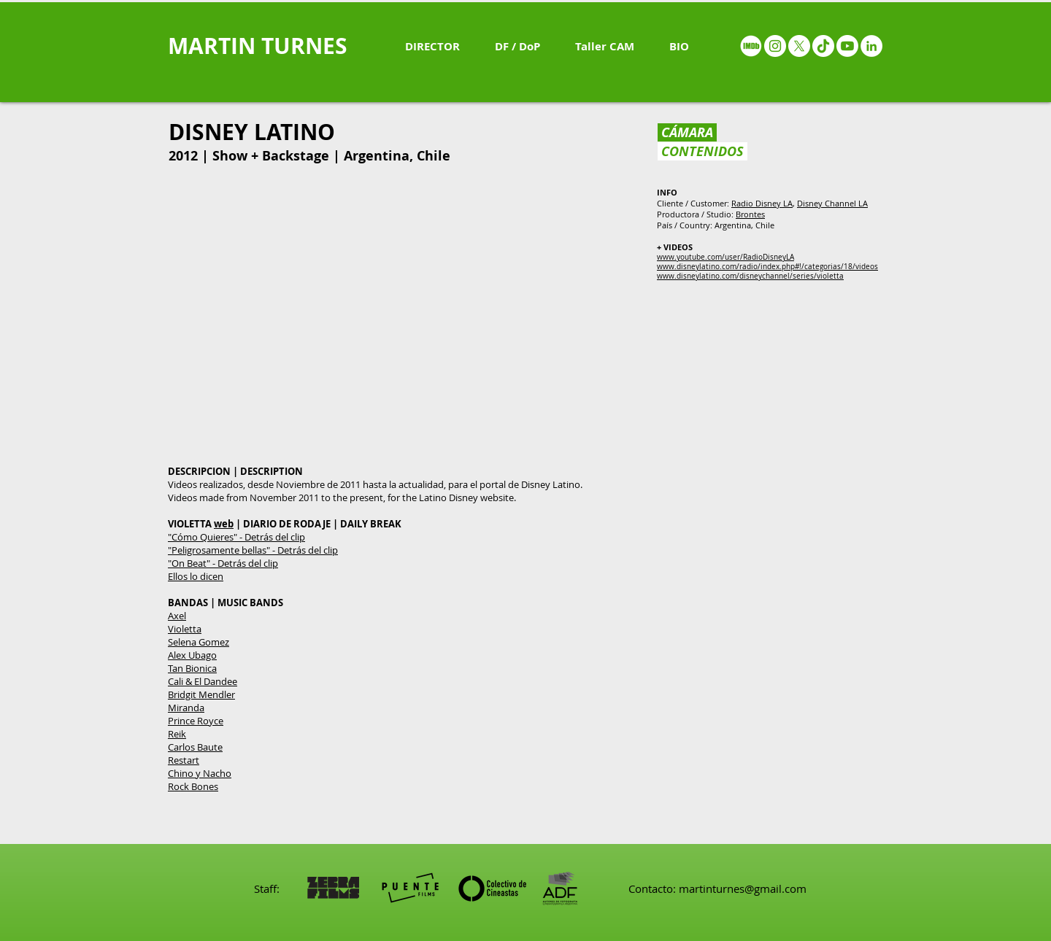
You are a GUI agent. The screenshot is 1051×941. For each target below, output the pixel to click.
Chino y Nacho (199, 773)
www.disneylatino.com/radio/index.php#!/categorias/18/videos (767, 266)
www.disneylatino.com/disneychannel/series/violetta (750, 276)
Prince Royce (195, 720)
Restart (183, 760)
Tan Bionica (192, 668)
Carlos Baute (195, 747)
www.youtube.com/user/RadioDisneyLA (725, 257)
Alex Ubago (192, 655)
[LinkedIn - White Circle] (871, 46)
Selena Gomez (198, 641)
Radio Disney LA (762, 203)
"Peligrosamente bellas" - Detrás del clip (253, 550)
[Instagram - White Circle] (775, 46)
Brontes (750, 214)
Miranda (186, 707)
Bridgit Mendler (201, 694)
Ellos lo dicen (195, 576)
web (224, 523)
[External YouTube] (403, 318)
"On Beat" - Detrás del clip (223, 563)
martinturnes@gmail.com (742, 888)
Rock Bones (193, 786)
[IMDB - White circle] (751, 46)
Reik (177, 733)
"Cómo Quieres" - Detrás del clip (236, 536)
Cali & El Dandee (202, 681)
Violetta (184, 628)
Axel (177, 615)
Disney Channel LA (832, 203)
